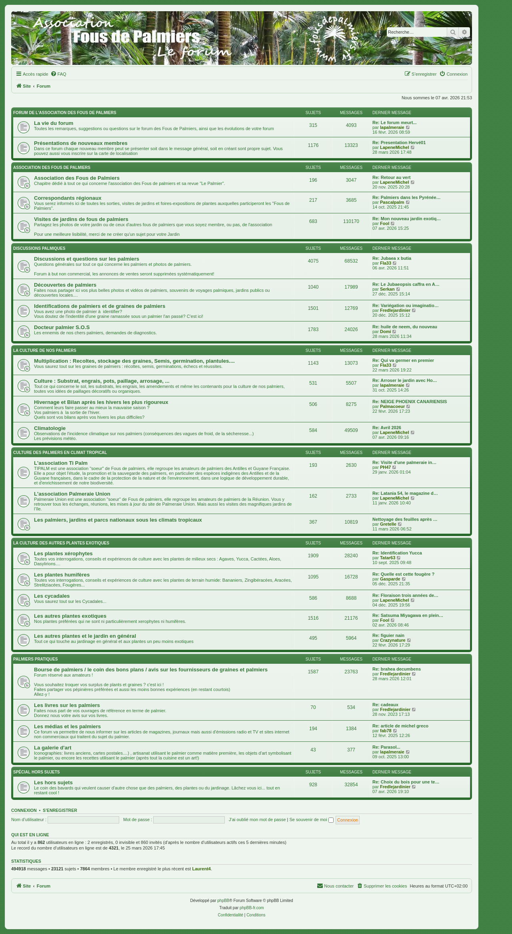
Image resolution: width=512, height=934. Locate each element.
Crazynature (393, 640)
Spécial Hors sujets (36, 772)
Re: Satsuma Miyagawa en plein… (407, 615)
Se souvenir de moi (312, 819)
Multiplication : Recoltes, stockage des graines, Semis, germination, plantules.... (134, 361)
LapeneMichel (394, 147)
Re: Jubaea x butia (391, 258)
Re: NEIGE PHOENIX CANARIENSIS (409, 401)
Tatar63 (387, 557)
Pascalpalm (392, 202)
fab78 (386, 730)
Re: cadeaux (385, 704)
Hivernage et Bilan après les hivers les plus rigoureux (101, 402)
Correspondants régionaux (68, 198)
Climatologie (50, 428)
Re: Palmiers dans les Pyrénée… (406, 197)
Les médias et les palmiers (67, 726)
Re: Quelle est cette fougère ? (403, 574)
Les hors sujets (53, 782)
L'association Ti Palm (61, 463)
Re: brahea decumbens (396, 669)
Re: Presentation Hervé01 (399, 142)
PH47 (385, 467)
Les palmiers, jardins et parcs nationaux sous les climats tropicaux (118, 520)
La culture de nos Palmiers (44, 350)
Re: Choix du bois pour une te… (405, 781)
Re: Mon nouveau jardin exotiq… (406, 218)
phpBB (223, 900)
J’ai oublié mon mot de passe (257, 819)
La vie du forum (53, 123)
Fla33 (385, 263)
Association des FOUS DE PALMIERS (51, 167)
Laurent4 (201, 868)
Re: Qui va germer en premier (403, 360)
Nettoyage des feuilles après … (405, 519)
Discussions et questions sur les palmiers (86, 259)
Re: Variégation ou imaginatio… (405, 305)
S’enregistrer (60, 810)
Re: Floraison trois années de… (405, 595)
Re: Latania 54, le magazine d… (405, 493)
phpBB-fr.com (252, 908)
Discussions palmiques (39, 248)
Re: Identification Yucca (397, 552)
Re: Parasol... (386, 747)
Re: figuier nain (388, 635)
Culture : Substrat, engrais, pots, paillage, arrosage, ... (102, 381)
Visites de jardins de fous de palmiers (81, 219)
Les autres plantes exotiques (70, 616)
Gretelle (388, 524)
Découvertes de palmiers (65, 285)
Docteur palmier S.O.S (62, 327)
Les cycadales (52, 596)
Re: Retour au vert (391, 177)
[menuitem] (58, 74)
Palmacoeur (392, 406)
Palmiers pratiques (35, 659)
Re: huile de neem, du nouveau (404, 326)
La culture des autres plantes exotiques (61, 543)
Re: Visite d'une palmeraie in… (404, 462)
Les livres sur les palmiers (67, 705)
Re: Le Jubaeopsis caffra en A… (406, 284)
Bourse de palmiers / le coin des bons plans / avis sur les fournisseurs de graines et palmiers (151, 670)
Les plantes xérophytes (63, 553)
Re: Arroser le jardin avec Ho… (404, 380)
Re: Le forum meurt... (394, 122)
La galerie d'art (52, 748)
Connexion (24, 810)
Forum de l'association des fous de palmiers (64, 112)
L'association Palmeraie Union (72, 494)
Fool (384, 223)
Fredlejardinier (395, 310)
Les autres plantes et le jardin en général (85, 636)
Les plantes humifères (62, 575)
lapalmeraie (392, 127)
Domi (385, 331)
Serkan (387, 289)
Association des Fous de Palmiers (77, 178)
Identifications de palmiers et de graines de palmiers (99, 306)
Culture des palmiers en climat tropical (60, 452)
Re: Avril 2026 (386, 427)
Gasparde (390, 578)
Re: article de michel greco (400, 725)
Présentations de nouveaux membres (81, 143)
